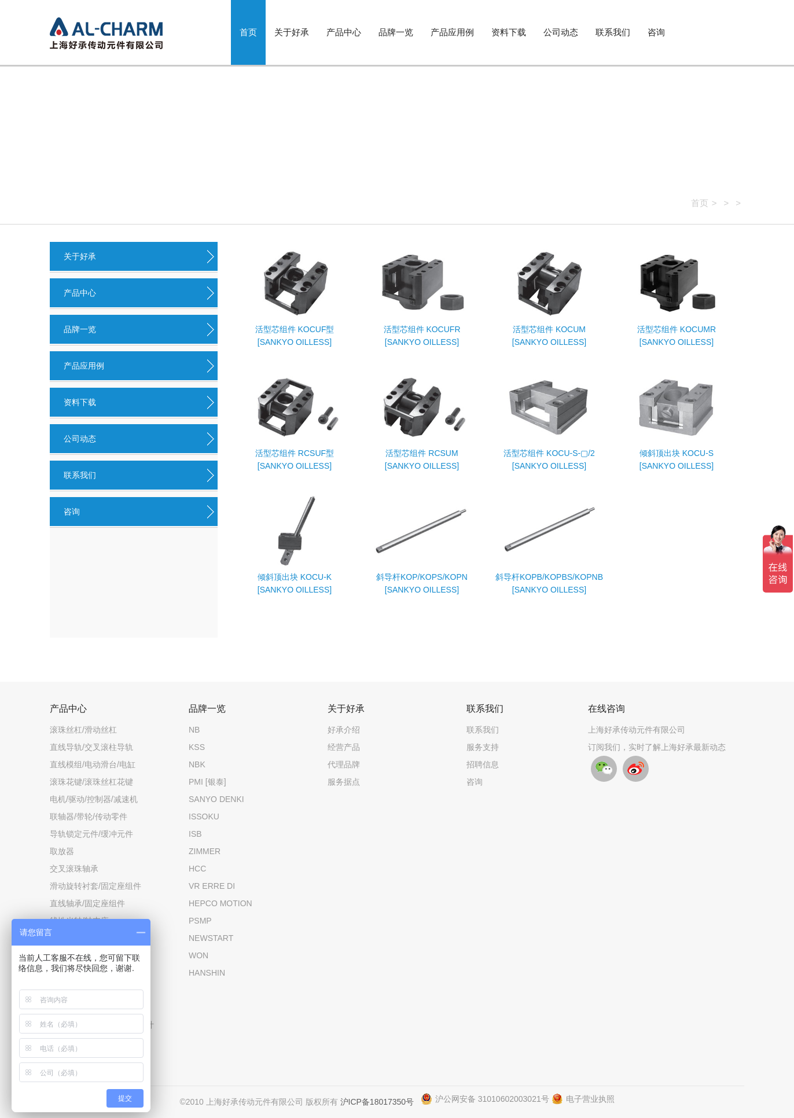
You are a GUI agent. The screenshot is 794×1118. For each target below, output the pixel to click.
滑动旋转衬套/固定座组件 (95, 886)
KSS (197, 747)
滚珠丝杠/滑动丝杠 (83, 729)
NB (194, 729)
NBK (197, 764)
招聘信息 (482, 764)
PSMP (200, 920)
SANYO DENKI (216, 799)
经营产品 (344, 747)
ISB (195, 833)
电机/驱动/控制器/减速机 (94, 799)
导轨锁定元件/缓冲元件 (91, 833)
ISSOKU (204, 816)
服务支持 (482, 747)
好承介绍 (344, 729)
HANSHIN (207, 972)
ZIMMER (204, 851)
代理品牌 (344, 764)
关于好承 (291, 32)
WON (198, 955)
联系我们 (613, 32)
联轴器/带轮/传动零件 (88, 816)
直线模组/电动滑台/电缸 (92, 764)
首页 (248, 32)
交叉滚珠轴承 (74, 868)
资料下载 (508, 32)
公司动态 (560, 32)
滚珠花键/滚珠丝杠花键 (91, 781)
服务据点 (344, 781)
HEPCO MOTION (220, 903)
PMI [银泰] (207, 781)
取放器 (62, 851)
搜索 (721, 36)
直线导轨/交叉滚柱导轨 (91, 747)
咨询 (656, 32)
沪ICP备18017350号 (377, 1101)
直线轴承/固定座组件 (87, 903)
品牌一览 (395, 32)
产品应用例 (452, 32)
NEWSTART (211, 938)
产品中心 (343, 32)
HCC (197, 868)
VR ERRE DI (212, 886)
